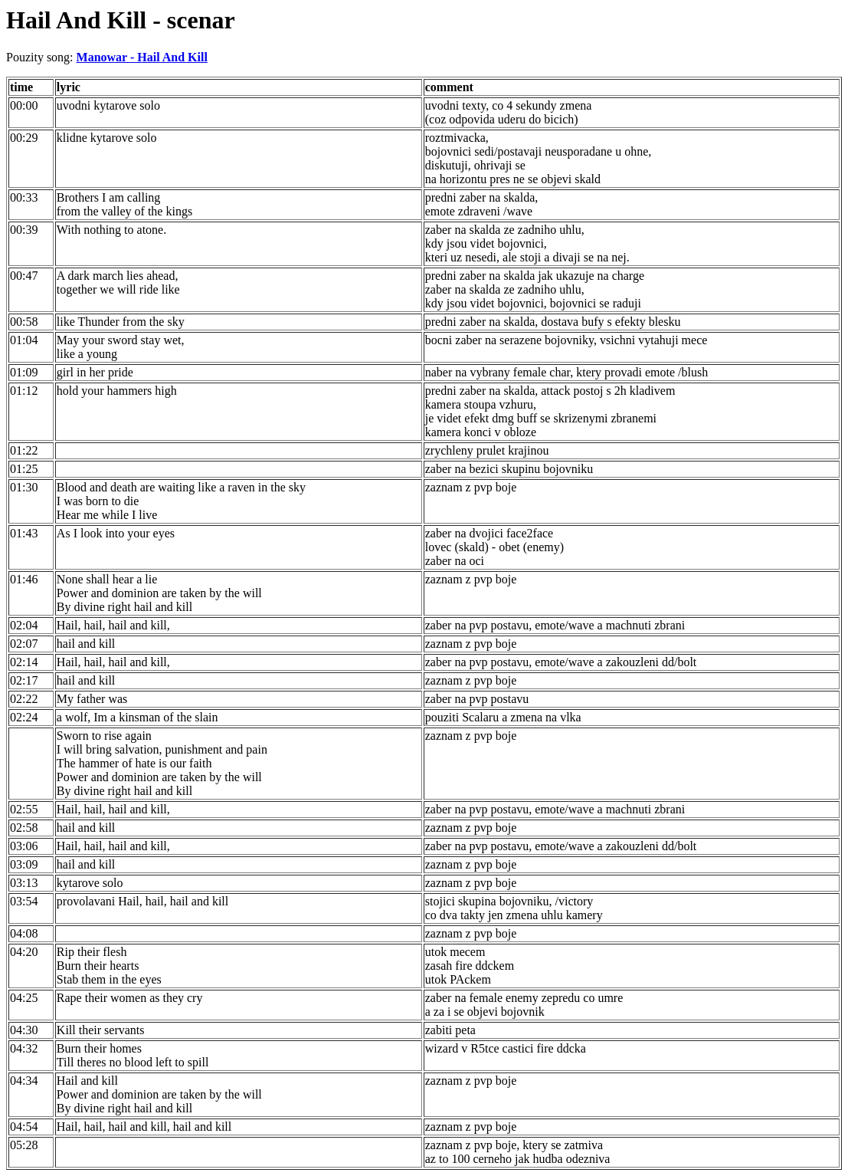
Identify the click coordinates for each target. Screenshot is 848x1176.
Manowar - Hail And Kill (142, 57)
